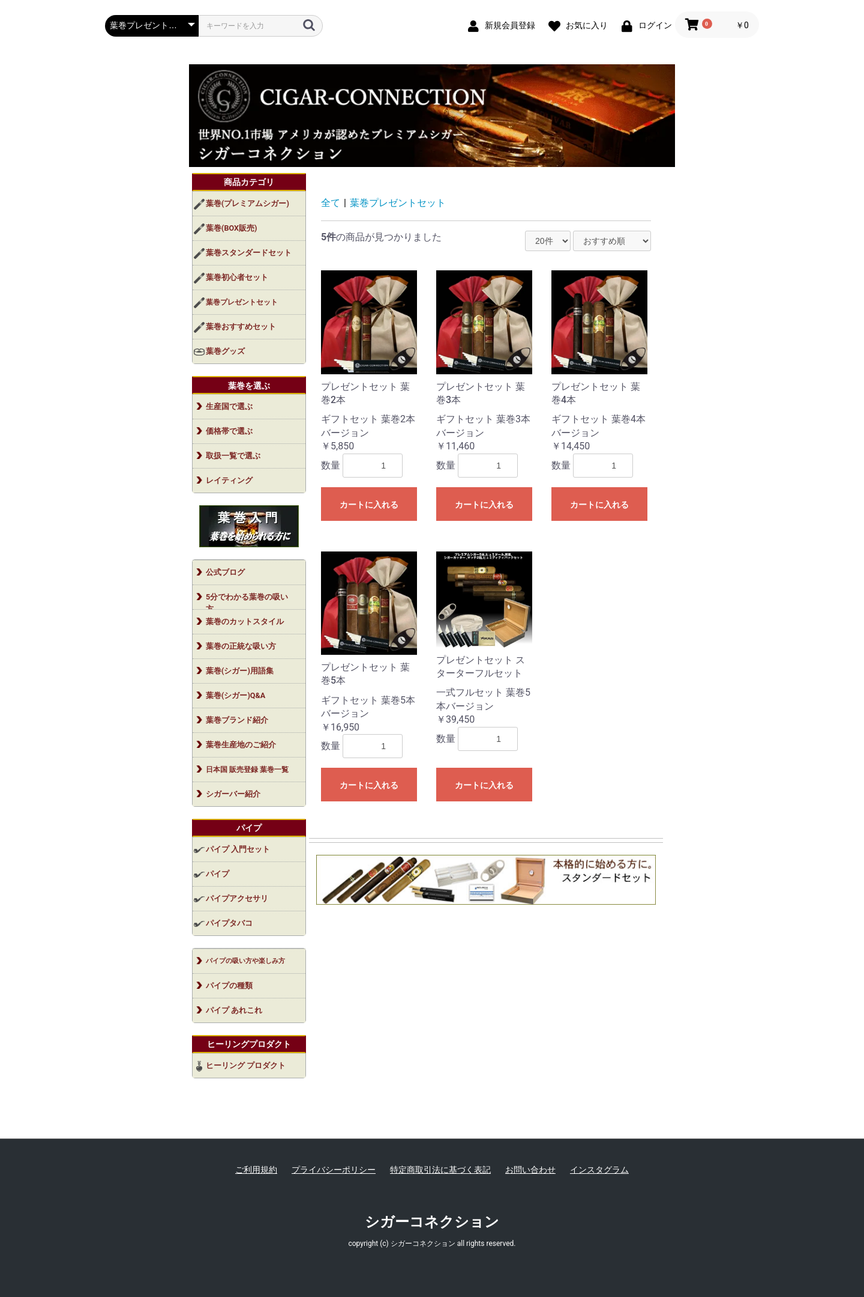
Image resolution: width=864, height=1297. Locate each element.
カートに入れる (369, 504)
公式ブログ (225, 572)
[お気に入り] (576, 25)
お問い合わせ (530, 1169)
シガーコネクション (432, 1221)
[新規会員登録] (499, 25)
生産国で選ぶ (229, 406)
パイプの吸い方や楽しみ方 (245, 961)
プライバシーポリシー (334, 1169)
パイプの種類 (229, 985)
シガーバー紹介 (233, 793)
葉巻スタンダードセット (249, 252)
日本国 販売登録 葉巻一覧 (247, 769)
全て (330, 202)
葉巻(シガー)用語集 (240, 670)
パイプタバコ (229, 923)
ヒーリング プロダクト (246, 1065)
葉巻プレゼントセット (242, 302)
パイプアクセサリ (237, 898)
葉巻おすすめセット (241, 326)
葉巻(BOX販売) (231, 227)
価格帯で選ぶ (229, 431)
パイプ (217, 873)
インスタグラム (599, 1169)
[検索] (309, 25)
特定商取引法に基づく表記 (440, 1169)
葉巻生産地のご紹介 (241, 744)
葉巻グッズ (225, 351)
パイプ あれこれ (234, 1010)
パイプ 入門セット (238, 849)
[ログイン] (644, 25)
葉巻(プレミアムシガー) (247, 203)
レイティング (229, 480)
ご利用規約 (256, 1169)
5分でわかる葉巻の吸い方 (247, 600)
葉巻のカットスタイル (245, 621)
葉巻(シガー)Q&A (235, 695)
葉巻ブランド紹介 (237, 719)
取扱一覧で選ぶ (233, 455)
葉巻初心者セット (237, 277)
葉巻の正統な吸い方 (241, 646)
